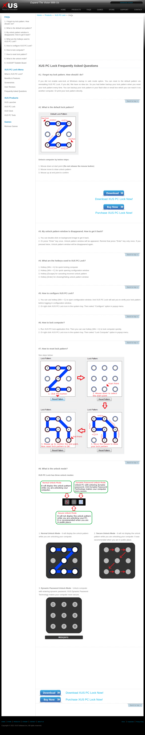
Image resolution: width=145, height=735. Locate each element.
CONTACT (138, 10)
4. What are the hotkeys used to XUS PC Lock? (16, 40)
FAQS (89, 10)
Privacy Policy (140, 721)
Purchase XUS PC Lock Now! (113, 212)
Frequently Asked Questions (15, 91)
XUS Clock (8, 111)
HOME (63, 10)
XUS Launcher (10, 102)
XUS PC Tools (10, 115)
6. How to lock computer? (14, 50)
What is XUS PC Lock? (13, 74)
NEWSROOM (123, 2)
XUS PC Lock (9, 107)
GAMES (100, 10)
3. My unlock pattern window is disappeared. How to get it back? (17, 33)
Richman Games (11, 126)
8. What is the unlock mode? (15, 59)
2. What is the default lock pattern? (18, 29)
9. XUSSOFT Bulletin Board (15, 63)
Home (39, 15)
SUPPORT (124, 10)
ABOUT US (41, 721)
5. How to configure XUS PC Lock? (18, 46)
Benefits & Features (12, 78)
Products (48, 15)
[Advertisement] (79, 39)
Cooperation (131, 721)
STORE (112, 10)
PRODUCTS (76, 10)
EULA (123, 721)
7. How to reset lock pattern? (15, 54)
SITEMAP (130, 2)
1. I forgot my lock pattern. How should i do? (16, 22)
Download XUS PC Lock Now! (114, 199)
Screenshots (18, 84)
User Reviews (9, 87)
